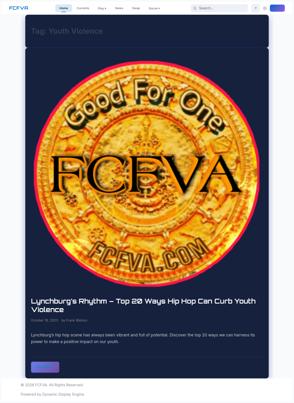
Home (63, 8)
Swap (136, 8)
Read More (45, 367)
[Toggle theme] (265, 8)
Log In (277, 8)
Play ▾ (102, 8)
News (119, 8)
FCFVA (18, 8)
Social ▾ (154, 8)
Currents (83, 8)
